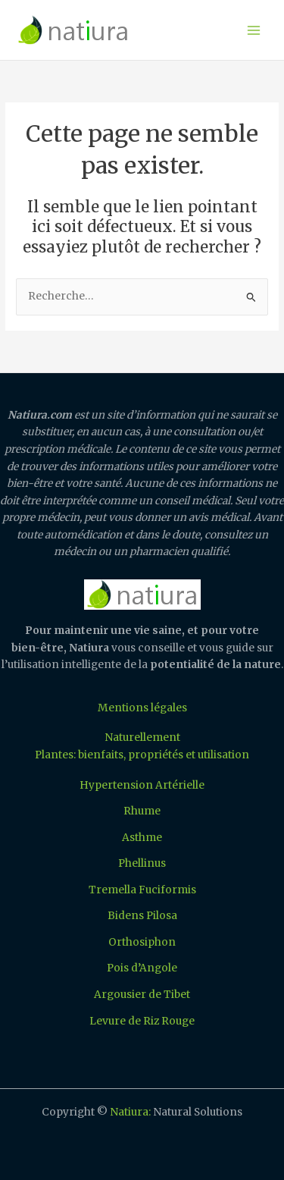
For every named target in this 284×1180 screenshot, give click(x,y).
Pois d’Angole (142, 968)
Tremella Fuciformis (142, 889)
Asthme (142, 837)
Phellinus (142, 863)
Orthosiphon (142, 942)
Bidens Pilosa (142, 915)
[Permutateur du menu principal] (254, 30)
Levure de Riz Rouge (142, 1021)
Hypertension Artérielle (142, 785)
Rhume (142, 811)
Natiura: (130, 1112)
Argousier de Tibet (142, 994)
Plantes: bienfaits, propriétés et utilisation (142, 754)
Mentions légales (142, 707)
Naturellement (142, 737)
